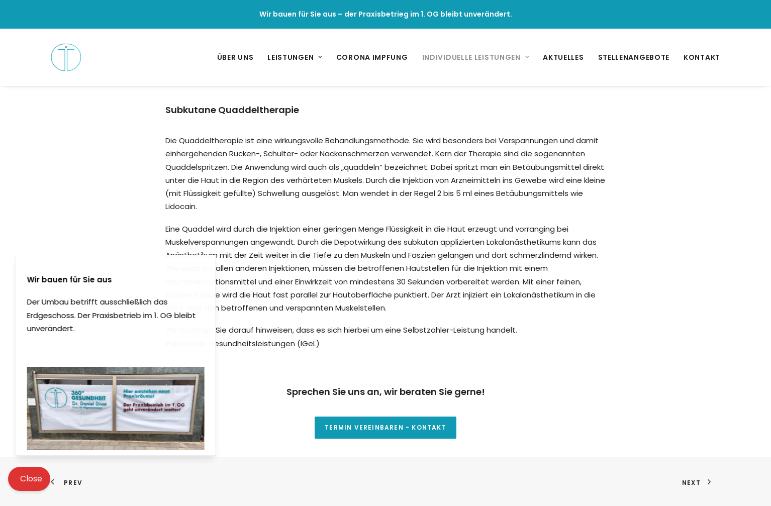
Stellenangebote (634, 57)
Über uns (235, 57)
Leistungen (294, 57)
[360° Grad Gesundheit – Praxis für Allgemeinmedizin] (66, 57)
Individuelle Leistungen (475, 57)
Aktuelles (563, 57)
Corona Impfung (372, 57)
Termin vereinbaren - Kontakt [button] (385, 427)
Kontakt (702, 57)
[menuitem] (239, 57)
